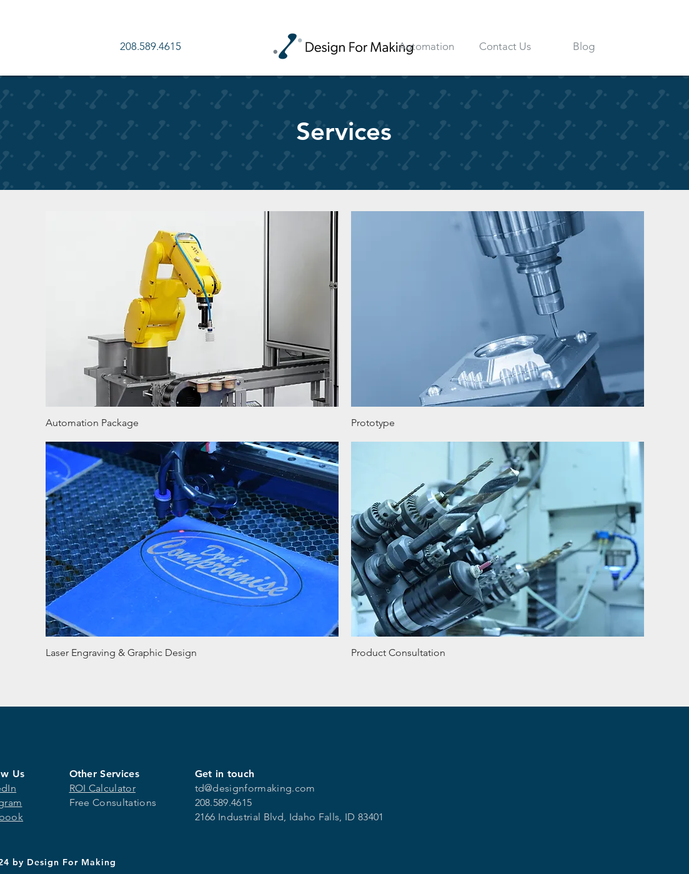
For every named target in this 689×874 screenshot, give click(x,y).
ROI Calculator (102, 788)
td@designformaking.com (255, 788)
